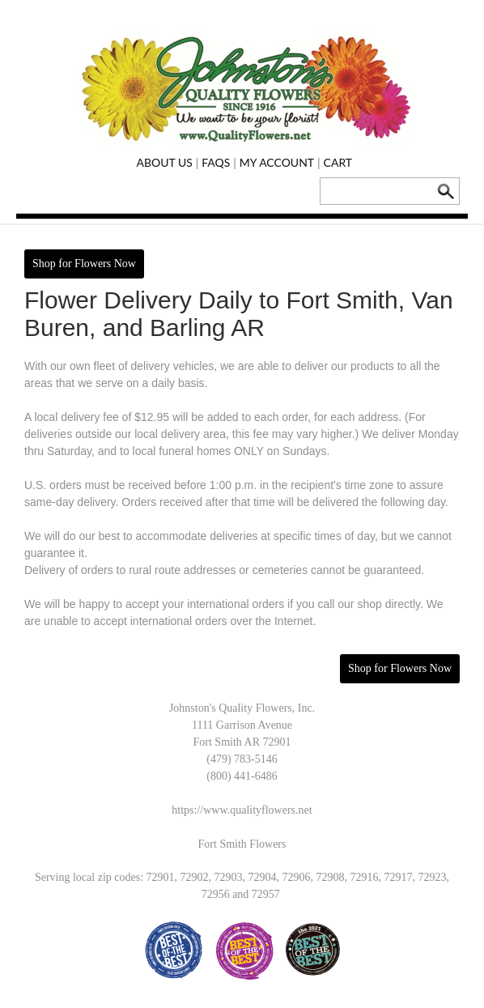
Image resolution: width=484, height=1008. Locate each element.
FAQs (216, 162)
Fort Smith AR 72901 (242, 742)
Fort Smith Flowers (242, 844)
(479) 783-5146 (242, 759)
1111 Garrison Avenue (242, 725)
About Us (164, 162)
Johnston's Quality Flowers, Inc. (242, 708)
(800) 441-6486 (242, 776)
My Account (277, 162)
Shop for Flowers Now (84, 263)
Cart (338, 162)
